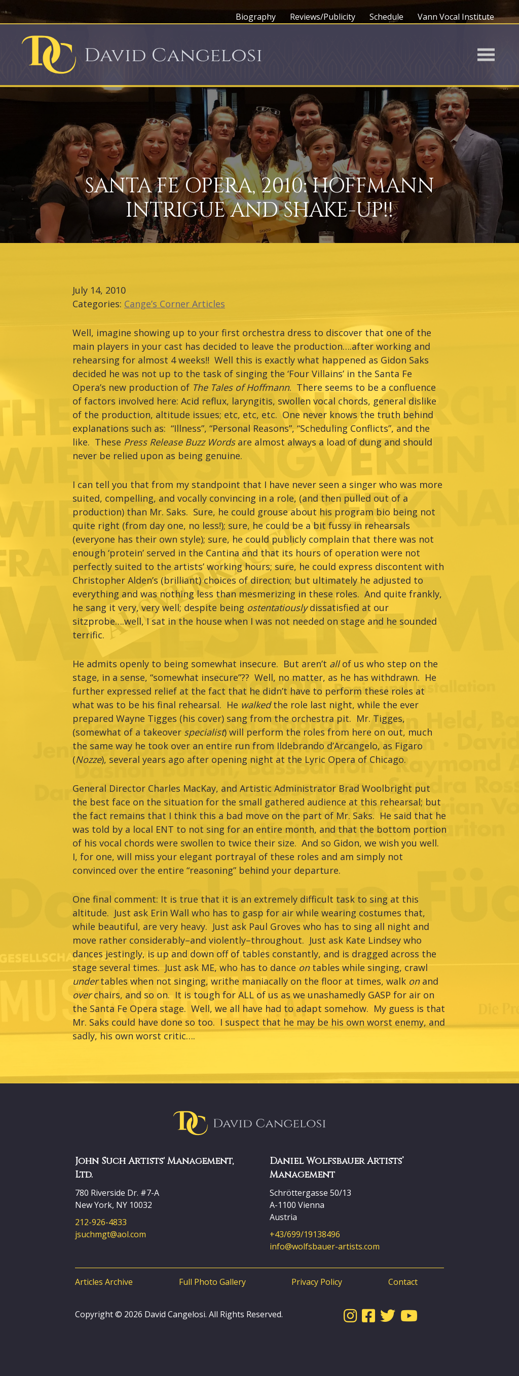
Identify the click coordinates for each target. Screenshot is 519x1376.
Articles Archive (104, 1281)
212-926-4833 (101, 1222)
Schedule (386, 16)
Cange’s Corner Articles (174, 304)
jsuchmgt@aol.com (110, 1234)
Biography (256, 16)
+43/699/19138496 (305, 1234)
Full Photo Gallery (212, 1281)
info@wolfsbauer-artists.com (325, 1246)
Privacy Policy (316, 1281)
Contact (403, 1281)
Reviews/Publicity (322, 16)
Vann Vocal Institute (456, 16)
